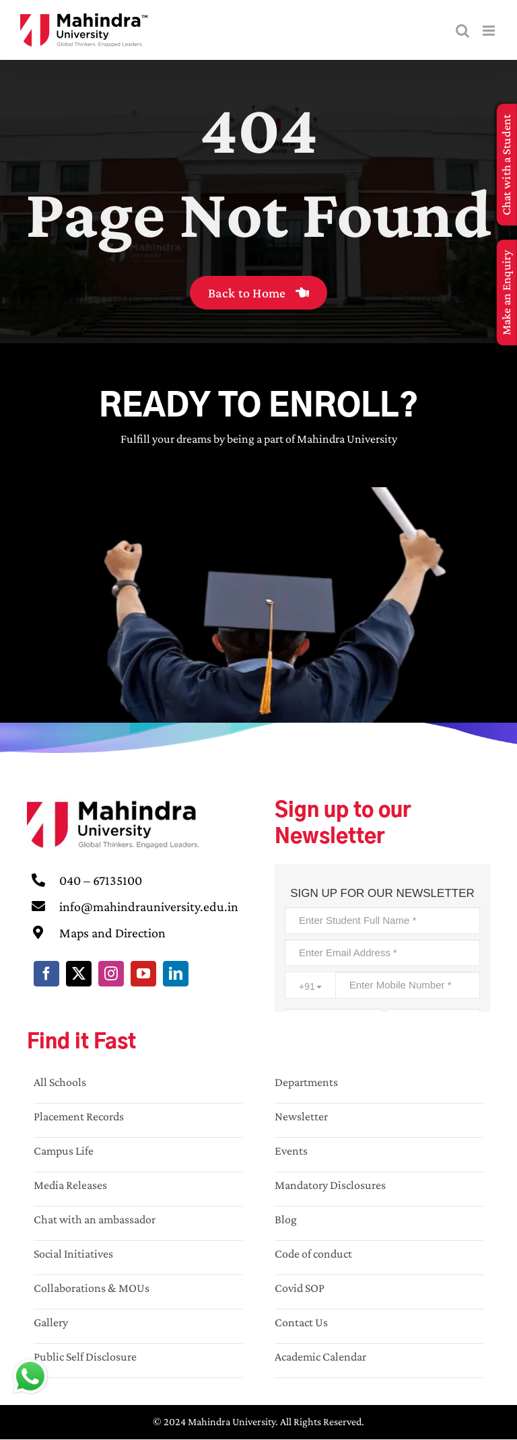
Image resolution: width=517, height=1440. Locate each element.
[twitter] (79, 973)
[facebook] (46, 973)
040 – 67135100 (100, 880)
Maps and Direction (112, 932)
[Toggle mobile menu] (490, 31)
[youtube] (143, 973)
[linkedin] (175, 973)
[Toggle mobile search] (462, 31)
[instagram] (111, 973)
